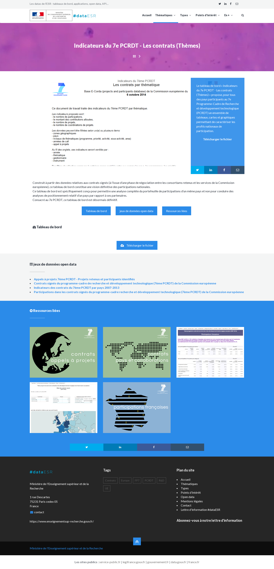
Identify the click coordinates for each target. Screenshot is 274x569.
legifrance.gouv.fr (134, 562)
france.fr (193, 562)
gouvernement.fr (158, 562)
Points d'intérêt (208, 15)
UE (106, 488)
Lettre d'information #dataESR (200, 509)
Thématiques (165, 15)
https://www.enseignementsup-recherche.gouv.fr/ (62, 521)
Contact (186, 505)
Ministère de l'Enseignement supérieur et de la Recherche (66, 548)
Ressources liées (176, 211)
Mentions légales (192, 501)
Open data (187, 497)
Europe (125, 480)
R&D (161, 480)
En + (229, 15)
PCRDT (149, 480)
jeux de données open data (136, 211)
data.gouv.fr (178, 562)
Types (186, 15)
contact (39, 512)
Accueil (146, 15)
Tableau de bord (96, 211)
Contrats (110, 480)
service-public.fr (110, 562)
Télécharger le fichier (137, 245)
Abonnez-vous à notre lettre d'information (209, 520)
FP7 (137, 480)
